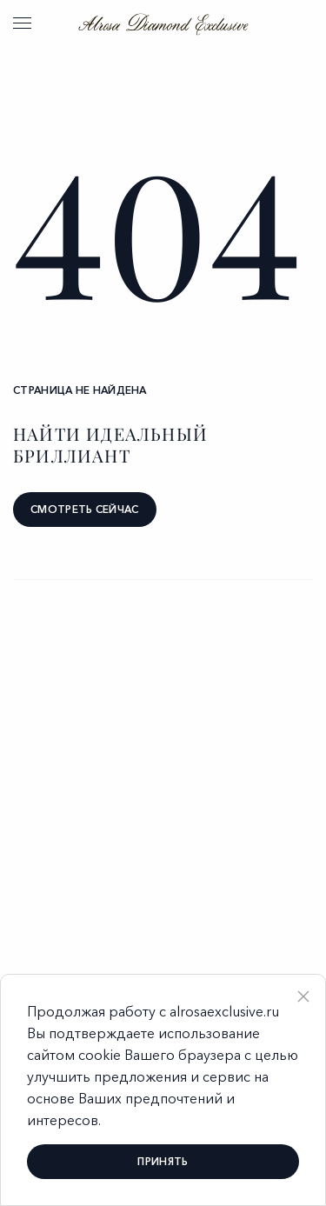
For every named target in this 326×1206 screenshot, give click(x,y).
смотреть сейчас (84, 509)
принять (162, 1161)
